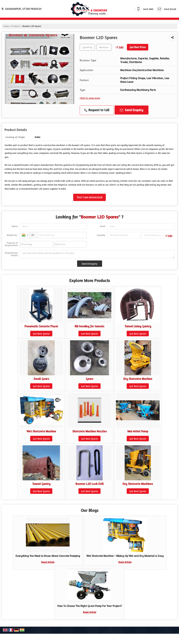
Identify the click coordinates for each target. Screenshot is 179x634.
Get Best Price (138, 47)
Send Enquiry (131, 110)
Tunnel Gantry (41, 484)
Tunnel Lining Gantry (137, 326)
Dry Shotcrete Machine (137, 379)
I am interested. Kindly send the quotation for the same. (96, 254)
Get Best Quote (41, 333)
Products (15, 26)
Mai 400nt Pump (137, 431)
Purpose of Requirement (11, 244)
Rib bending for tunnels (89, 326)
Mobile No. (12, 235)
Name (15, 226)
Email (102, 226)
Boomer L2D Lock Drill (90, 484)
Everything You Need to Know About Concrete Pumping (48, 556)
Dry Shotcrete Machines (138, 484)
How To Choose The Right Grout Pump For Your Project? (89, 606)
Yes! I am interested (89, 197)
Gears (89, 379)
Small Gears (41, 379)
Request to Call (96, 110)
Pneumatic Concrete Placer (41, 326)
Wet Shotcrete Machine (41, 431)
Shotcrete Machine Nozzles (89, 431)
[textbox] (104, 47)
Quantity (101, 235)
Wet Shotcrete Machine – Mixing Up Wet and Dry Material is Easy (125, 556)
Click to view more (90, 97)
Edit (119, 47)
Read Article (47, 561)
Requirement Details (11, 254)
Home (6, 26)
